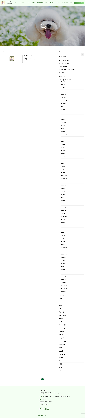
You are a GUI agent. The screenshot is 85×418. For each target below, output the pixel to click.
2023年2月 (63, 203)
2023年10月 (64, 178)
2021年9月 (63, 257)
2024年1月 (63, 169)
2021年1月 (63, 282)
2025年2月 (63, 128)
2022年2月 (63, 241)
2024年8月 (63, 147)
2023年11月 (64, 175)
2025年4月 (64, 122)
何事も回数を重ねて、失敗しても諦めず (67, 69)
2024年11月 (64, 138)
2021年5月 (63, 269)
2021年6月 (63, 266)
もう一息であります (63, 66)
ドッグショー (62, 344)
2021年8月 (63, 260)
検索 (60, 51)
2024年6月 (63, 153)
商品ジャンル (62, 354)
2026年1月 (63, 94)
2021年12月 (64, 247)
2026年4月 (63, 84)
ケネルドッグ (62, 331)
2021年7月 (63, 263)
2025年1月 (63, 131)
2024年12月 (64, 134)
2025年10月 (64, 103)
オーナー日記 (62, 328)
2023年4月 (63, 197)
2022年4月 (63, 235)
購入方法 (52, 2)
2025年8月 (63, 109)
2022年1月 (63, 244)
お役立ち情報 (62, 315)
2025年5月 (64, 119)
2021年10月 (64, 254)
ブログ (70, 2)
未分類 (60, 364)
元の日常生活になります (64, 60)
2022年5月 (63, 232)
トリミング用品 (62, 341)
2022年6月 (63, 229)
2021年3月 (63, 276)
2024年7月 (63, 150)
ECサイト (61, 302)
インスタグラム (62, 325)
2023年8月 (63, 185)
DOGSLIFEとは (22, 2)
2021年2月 (63, 279)
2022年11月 (64, 213)
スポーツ (61, 334)
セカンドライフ (65, 2)
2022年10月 (64, 216)
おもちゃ (61, 305)
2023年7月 (63, 188)
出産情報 (61, 351)
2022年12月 (64, 210)
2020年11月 (64, 288)
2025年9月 (63, 106)
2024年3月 (63, 163)
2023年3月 (63, 200)
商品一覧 (61, 357)
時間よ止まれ (61, 72)
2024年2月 (63, 166)
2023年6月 (63, 191)
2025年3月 (63, 125)
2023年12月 (64, 172)
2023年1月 (63, 207)
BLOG (60, 298)
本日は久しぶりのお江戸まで (65, 63)
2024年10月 (64, 141)
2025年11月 (64, 100)
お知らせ (61, 318)
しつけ (60, 321)
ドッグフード (62, 347)
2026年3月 (63, 87)
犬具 (60, 370)
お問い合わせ (78, 2)
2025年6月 (63, 116)
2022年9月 (63, 219)
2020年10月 (64, 291)
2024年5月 (64, 156)
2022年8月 (63, 222)
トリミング (58, 2)
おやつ (60, 308)
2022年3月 (63, 238)
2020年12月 (64, 285)
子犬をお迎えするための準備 (42, 2)
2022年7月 (63, 225)
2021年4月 (63, 272)
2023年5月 (63, 194)
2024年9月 (63, 144)
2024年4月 (64, 160)
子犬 (60, 360)
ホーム (16, 2)
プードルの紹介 (31, 2)
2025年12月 (64, 97)
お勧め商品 (62, 312)
